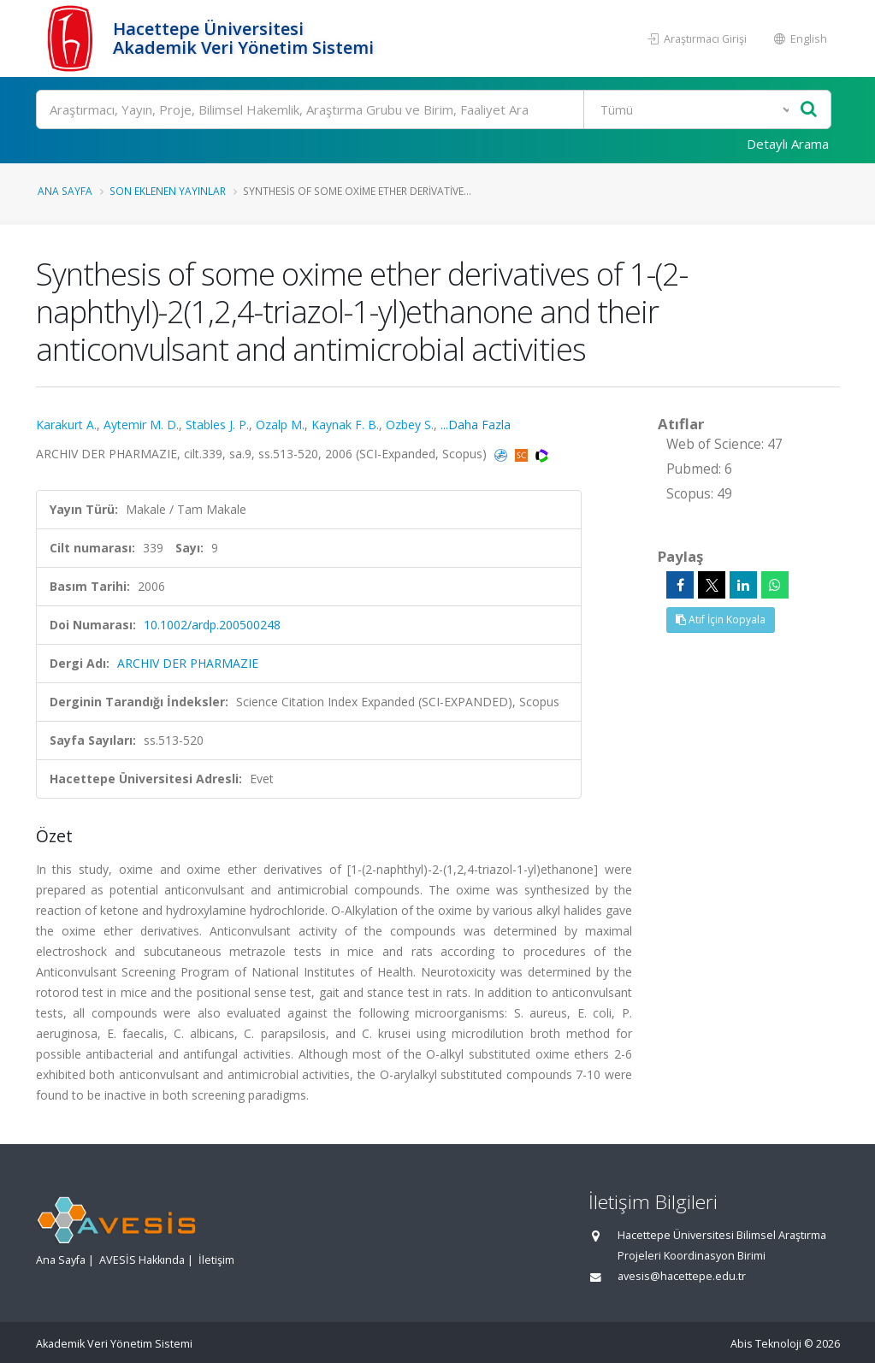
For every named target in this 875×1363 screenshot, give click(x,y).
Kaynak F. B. (345, 424)
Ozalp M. (280, 424)
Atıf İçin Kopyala (721, 619)
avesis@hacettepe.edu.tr (682, 1276)
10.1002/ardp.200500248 (212, 625)
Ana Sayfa (65, 191)
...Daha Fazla (475, 424)
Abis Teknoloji (765, 1343)
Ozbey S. (410, 424)
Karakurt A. (66, 424)
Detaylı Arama (788, 143)
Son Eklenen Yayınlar (167, 191)
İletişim (216, 1260)
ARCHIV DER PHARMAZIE (187, 663)
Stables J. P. (217, 424)
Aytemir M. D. (141, 424)
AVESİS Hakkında (142, 1260)
